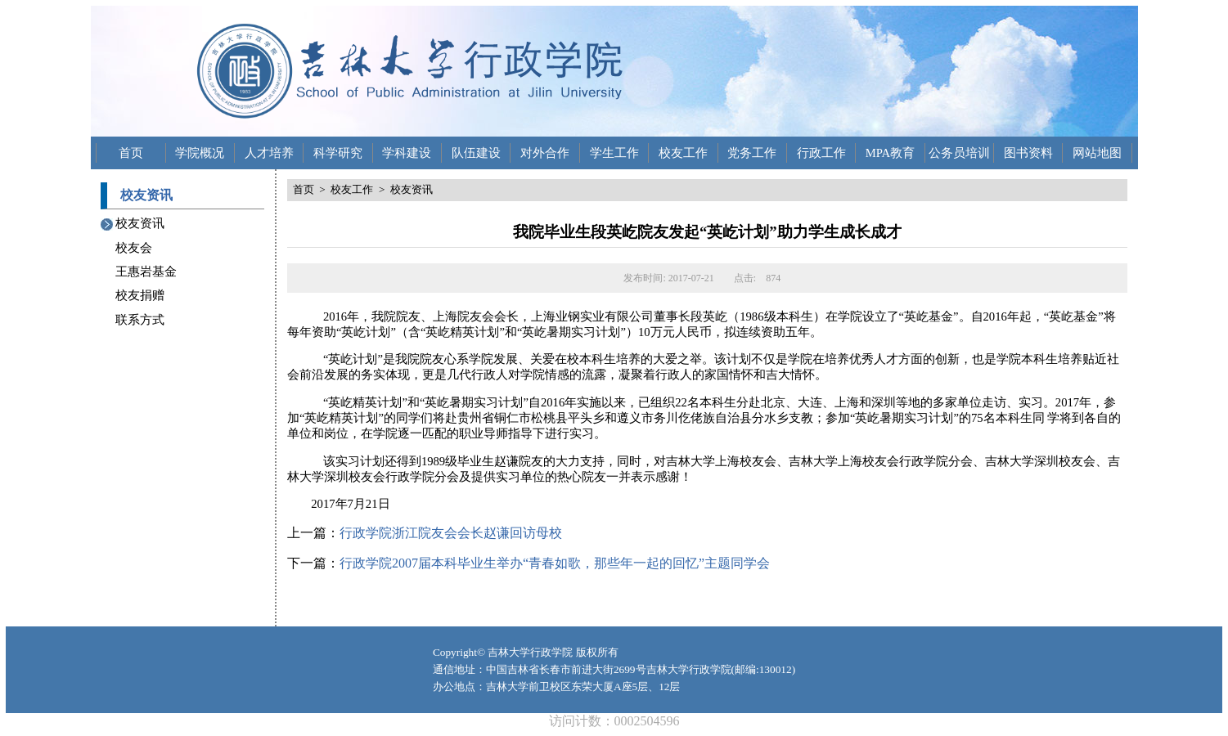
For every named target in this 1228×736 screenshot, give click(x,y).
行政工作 (821, 152)
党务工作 (751, 152)
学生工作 (614, 152)
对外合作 (544, 152)
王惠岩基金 (146, 271)
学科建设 (406, 152)
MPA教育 (890, 152)
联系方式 (139, 319)
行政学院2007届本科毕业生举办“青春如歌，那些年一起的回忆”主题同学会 (555, 563)
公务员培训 (959, 152)
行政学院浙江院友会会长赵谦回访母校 (451, 533)
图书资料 (1028, 152)
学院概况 (199, 152)
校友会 (133, 247)
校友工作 (683, 152)
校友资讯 (139, 223)
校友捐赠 (139, 295)
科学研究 (337, 152)
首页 (131, 152)
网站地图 (1097, 152)
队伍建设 (476, 152)
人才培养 (269, 152)
